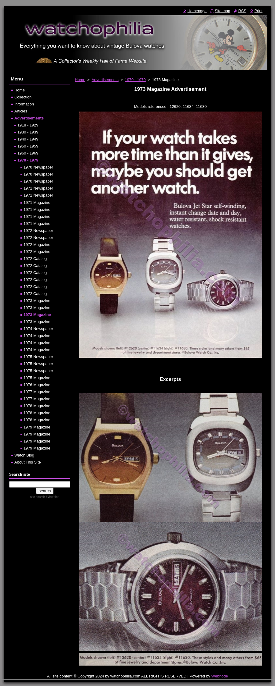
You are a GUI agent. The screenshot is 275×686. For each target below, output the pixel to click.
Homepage (197, 11)
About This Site (27, 462)
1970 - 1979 (135, 79)
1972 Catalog (35, 258)
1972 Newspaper (38, 230)
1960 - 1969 (27, 153)
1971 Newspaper (38, 188)
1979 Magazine (37, 427)
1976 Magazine (37, 384)
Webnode (219, 676)
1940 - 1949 (27, 139)
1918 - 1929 (27, 125)
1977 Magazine (37, 391)
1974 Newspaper (38, 328)
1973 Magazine (37, 300)
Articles (20, 111)
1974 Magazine (37, 335)
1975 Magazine (37, 377)
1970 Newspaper (38, 167)
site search (37, 497)
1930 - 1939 (27, 132)
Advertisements (105, 79)
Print (258, 11)
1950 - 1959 (27, 146)
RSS (242, 11)
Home (80, 79)
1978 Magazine (37, 405)
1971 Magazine (37, 202)
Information (24, 104)
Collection (22, 97)
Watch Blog (24, 455)
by (52, 497)
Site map (222, 11)
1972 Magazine (37, 244)
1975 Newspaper (38, 356)
